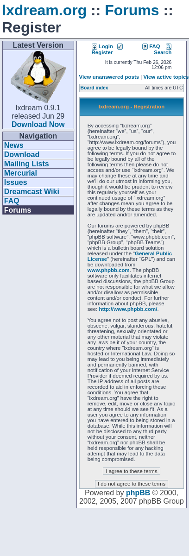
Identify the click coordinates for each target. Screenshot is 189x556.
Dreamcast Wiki (31, 192)
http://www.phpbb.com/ (128, 309)
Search (162, 49)
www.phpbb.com (109, 270)
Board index (94, 87)
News (14, 145)
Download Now (38, 124)
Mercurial (20, 173)
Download (21, 154)
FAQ (11, 201)
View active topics (166, 77)
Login (102, 46)
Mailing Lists (26, 164)
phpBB (138, 493)
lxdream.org (44, 10)
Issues (15, 182)
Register (107, 49)
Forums (132, 10)
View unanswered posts (109, 77)
